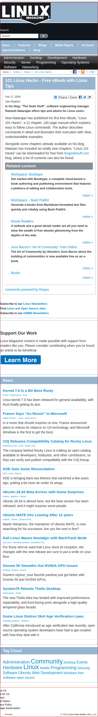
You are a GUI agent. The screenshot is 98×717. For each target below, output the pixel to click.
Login (92, 71)
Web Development (47, 673)
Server (26, 62)
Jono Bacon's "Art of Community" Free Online (44, 247)
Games (6, 496)
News (6, 45)
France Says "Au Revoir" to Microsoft (35, 414)
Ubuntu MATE (25, 519)
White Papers (64, 45)
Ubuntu (23, 496)
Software (10, 67)
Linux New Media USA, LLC (82, 714)
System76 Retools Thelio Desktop (31, 589)
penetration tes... (38, 542)
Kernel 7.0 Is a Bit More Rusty (28, 391)
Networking (30, 67)
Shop (36, 50)
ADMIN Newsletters (36, 313)
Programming (46, 62)
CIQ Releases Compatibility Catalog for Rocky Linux (47, 441)
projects (6, 519)
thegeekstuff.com (76, 153)
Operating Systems (75, 62)
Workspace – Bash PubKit (30, 200)
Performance (15, 395)
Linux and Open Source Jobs (26, 308)
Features (24, 45)
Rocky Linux (30, 446)
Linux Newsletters (35, 303)
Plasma (18, 473)
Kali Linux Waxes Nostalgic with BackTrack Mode (45, 538)
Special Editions (13, 50)
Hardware (79, 58)
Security (10, 62)
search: (4, 30)
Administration (14, 58)
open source (30, 418)
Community (47, 661)
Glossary (8, 714)
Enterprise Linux (10, 446)
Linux (21, 418)
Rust (25, 395)
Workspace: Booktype (27, 174)
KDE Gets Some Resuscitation (29, 469)
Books (15, 273)
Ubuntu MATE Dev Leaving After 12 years (38, 515)
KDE (5, 473)
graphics (14, 496)
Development (57, 58)
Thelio (18, 593)
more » (88, 195)
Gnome (23, 570)
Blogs (42, 45)
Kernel (5, 395)
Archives (88, 45)
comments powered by (27, 289)
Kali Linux (7, 542)
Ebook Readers (22, 221)
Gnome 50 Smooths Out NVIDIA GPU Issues (40, 566)
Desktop (36, 58)
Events (82, 662)
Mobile (45, 668)
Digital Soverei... (10, 418)
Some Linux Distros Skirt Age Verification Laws (43, 616)
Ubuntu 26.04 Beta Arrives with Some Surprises (43, 492)
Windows (70, 673)
